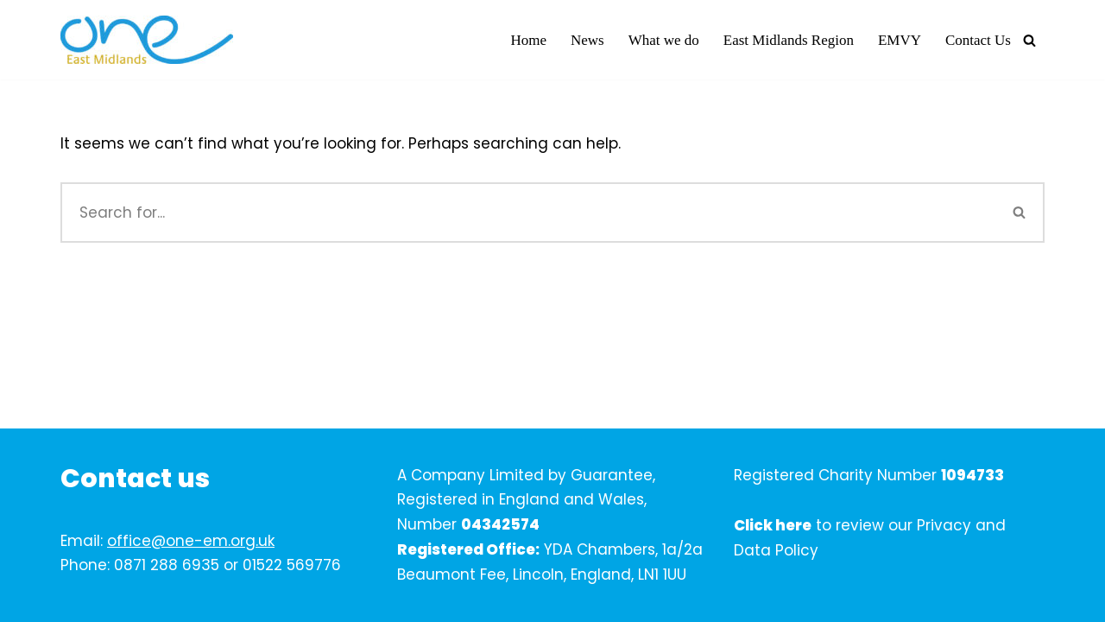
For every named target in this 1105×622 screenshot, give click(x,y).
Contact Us (978, 40)
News (587, 40)
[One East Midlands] (146, 40)
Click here (772, 525)
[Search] (1029, 40)
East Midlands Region (788, 40)
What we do (663, 40)
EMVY (899, 40)
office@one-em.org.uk (191, 540)
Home (528, 40)
